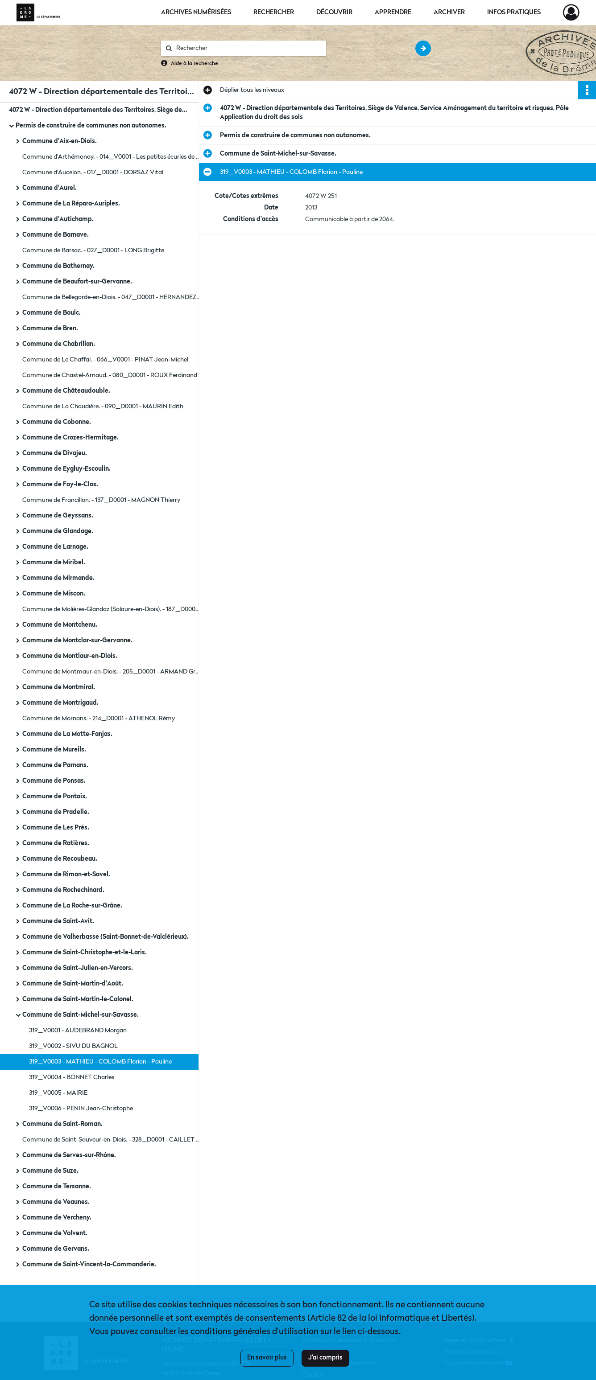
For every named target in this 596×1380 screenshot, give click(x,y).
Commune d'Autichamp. (57, 219)
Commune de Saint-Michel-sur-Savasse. (80, 1015)
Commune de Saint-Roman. (62, 1124)
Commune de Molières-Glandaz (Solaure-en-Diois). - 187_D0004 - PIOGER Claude (111, 609)
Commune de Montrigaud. (60, 703)
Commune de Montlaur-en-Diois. (69, 656)
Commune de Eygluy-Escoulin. (66, 469)
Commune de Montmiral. (58, 687)
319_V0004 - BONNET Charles (71, 1077)
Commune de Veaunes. (56, 1202)
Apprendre (393, 12)
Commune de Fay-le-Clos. (60, 484)
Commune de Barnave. (55, 235)
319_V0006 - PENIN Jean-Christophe (81, 1108)
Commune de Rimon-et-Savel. (66, 874)
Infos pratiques (514, 12)
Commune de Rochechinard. (63, 890)
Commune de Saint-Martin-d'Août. (72, 984)
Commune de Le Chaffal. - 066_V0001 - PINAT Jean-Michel (105, 360)
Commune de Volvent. (54, 1233)
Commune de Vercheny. (56, 1218)
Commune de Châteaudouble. (66, 391)
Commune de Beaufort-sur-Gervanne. (77, 282)
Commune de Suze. (50, 1171)
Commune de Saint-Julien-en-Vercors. (77, 968)
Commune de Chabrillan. (58, 344)
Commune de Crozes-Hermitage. (70, 438)
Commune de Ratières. (55, 843)
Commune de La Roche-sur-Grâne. (72, 906)
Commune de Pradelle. (55, 812)
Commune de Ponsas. (54, 781)
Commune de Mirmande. (58, 578)
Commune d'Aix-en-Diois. (59, 141)
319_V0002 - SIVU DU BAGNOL (73, 1046)
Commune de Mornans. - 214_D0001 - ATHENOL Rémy (98, 718)
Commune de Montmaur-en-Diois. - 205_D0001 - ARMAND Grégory (111, 672)
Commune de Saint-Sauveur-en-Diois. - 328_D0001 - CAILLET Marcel (111, 1140)
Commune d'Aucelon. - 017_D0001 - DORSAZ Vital (92, 172)
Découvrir (334, 12)
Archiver (449, 12)
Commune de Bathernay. (58, 266)
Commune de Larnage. (55, 547)
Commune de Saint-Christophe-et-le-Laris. (84, 952)
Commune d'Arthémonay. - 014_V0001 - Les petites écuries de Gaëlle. (111, 157)
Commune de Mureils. (54, 750)
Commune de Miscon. (53, 594)
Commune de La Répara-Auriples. (71, 204)
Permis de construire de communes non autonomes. (91, 126)
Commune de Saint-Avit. (58, 921)
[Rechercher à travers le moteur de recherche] (248, 48)
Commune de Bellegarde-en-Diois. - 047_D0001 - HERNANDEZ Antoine (111, 297)
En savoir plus (267, 1358)
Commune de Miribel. (53, 562)
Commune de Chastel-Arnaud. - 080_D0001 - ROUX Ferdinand (109, 375)
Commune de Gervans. (55, 1249)
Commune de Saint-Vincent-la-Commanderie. (89, 1264)
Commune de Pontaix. (54, 796)
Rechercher (273, 12)
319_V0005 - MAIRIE (58, 1093)
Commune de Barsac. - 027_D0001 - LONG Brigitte (93, 250)
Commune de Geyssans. (57, 516)
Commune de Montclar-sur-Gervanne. (77, 640)
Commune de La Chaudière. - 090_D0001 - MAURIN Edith (102, 406)
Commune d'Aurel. (49, 188)
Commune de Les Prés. (55, 828)
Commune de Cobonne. (56, 422)
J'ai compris (325, 1358)
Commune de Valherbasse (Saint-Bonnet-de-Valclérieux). (105, 937)
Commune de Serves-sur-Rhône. (69, 1155)
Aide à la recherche (194, 63)
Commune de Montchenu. (59, 625)
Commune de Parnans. (55, 765)
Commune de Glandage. (57, 531)
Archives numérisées (196, 12)
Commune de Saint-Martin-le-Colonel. (77, 999)
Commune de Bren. (50, 328)
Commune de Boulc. (51, 313)
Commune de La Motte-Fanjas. (67, 734)
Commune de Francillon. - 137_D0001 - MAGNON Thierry (101, 500)
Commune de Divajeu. (54, 453)
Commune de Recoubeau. (59, 859)
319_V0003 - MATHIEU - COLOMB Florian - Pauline (100, 1062)
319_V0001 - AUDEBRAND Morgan (78, 1030)
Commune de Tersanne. (56, 1186)
